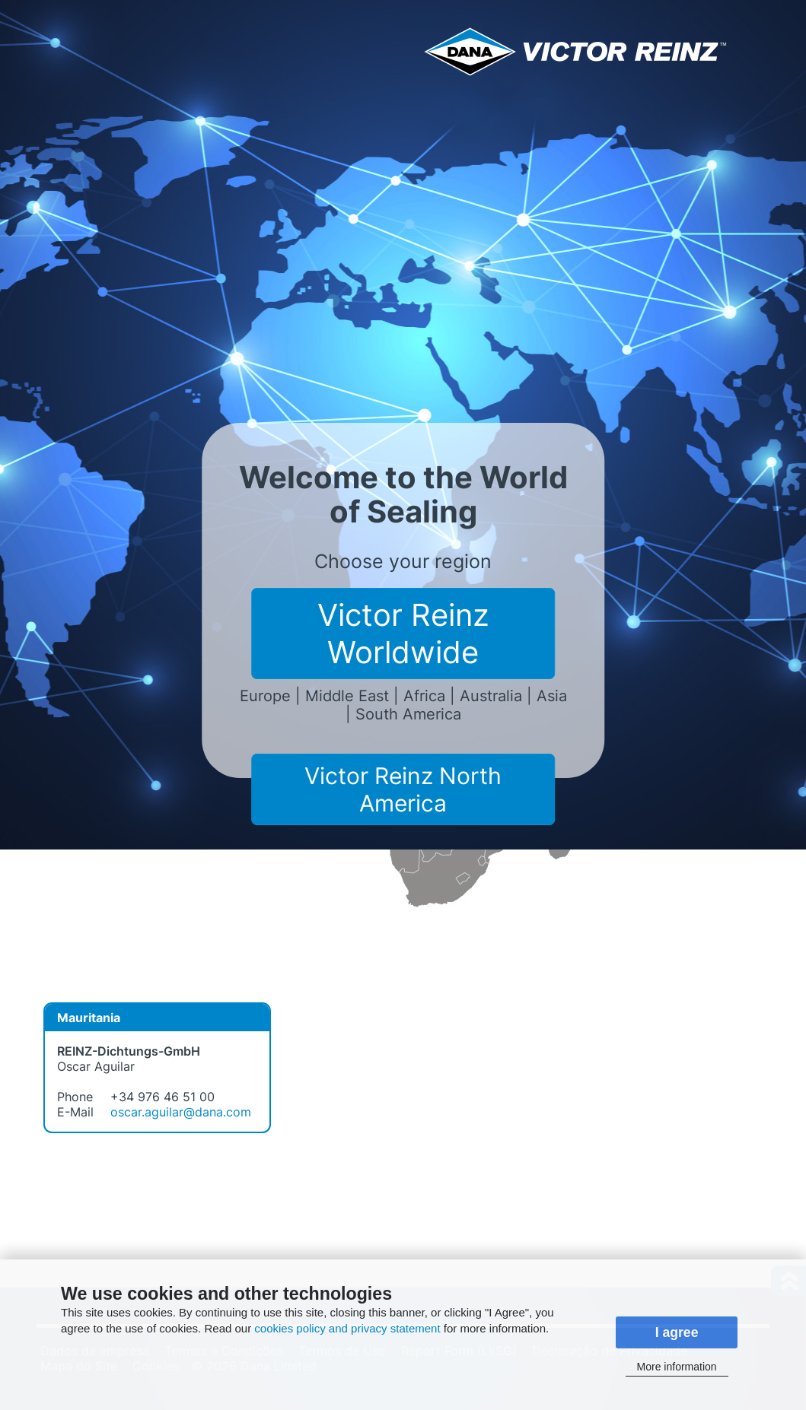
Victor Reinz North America (403, 789)
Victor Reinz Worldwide (403, 633)
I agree (677, 1332)
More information (677, 1367)
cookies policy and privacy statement (347, 1328)
